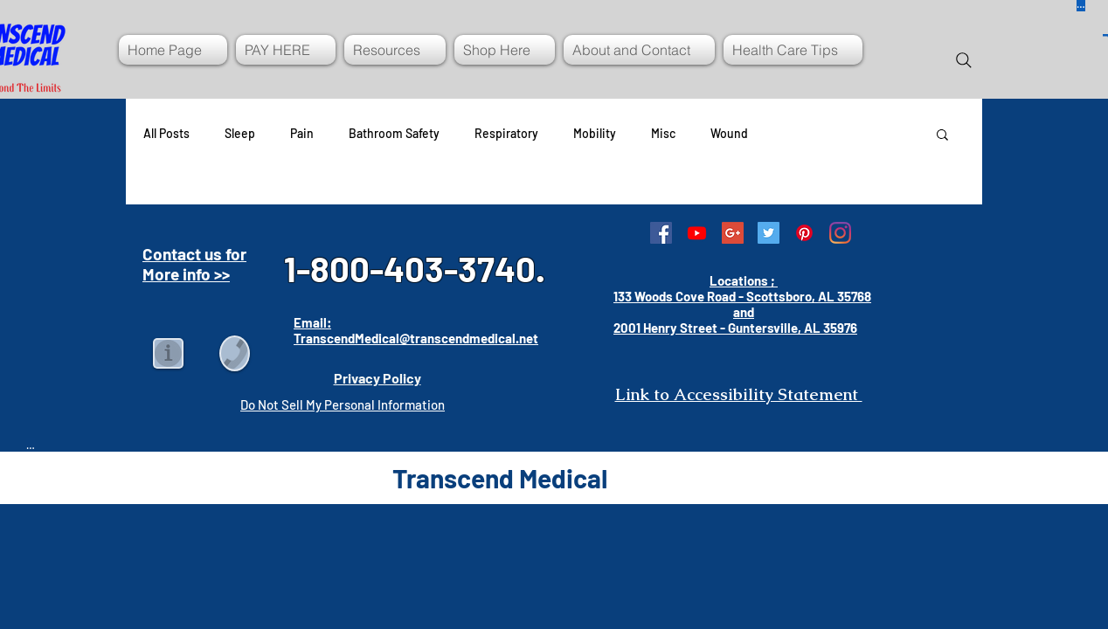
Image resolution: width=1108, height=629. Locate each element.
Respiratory (506, 133)
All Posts (166, 133)
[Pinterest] (804, 233)
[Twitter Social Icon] (768, 233)
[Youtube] (697, 233)
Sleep (240, 133)
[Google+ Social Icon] (733, 233)
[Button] (30, 445)
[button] (942, 136)
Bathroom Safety (394, 133)
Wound (729, 133)
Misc (663, 133)
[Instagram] (840, 233)
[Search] (963, 60)
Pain (302, 133)
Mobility (594, 133)
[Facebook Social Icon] (661, 233)
